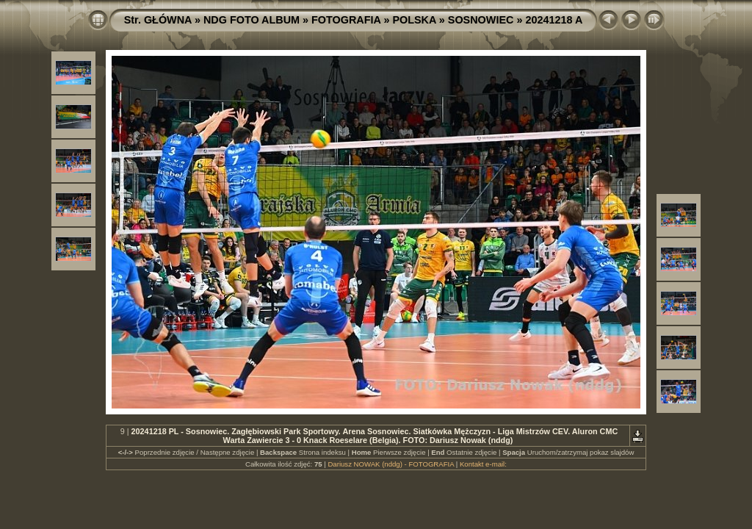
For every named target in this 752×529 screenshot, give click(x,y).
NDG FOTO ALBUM (251, 20)
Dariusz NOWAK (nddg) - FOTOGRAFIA (391, 464)
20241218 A (553, 20)
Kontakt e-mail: (483, 464)
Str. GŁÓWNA (158, 20)
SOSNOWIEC (481, 20)
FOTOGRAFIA (345, 20)
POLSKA (413, 20)
